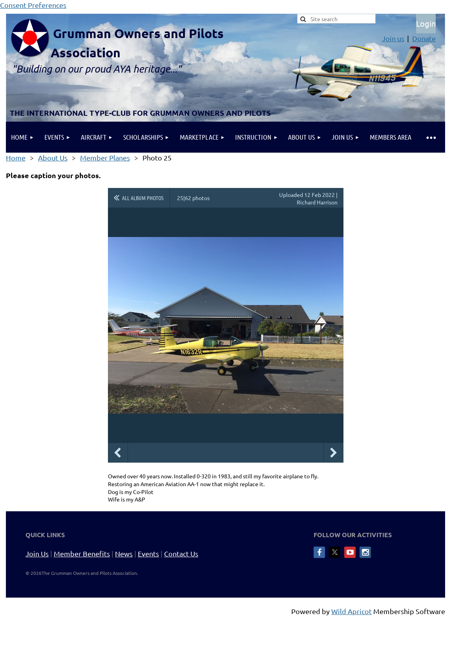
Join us (393, 38)
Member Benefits (82, 553)
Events (148, 553)
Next (333, 453)
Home (16, 157)
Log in (426, 23)
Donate (424, 38)
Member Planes (105, 157)
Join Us (37, 553)
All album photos (143, 197)
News (124, 553)
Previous (118, 453)
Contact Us (181, 553)
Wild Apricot (351, 611)
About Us (53, 157)
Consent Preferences (33, 5)
